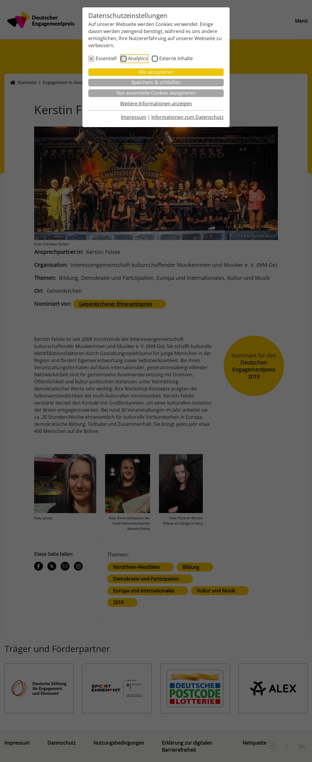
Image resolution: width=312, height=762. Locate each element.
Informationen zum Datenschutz (187, 117)
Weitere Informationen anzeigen (156, 103)
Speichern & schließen (156, 82)
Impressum (133, 117)
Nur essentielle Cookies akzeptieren (156, 93)
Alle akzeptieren (156, 72)
